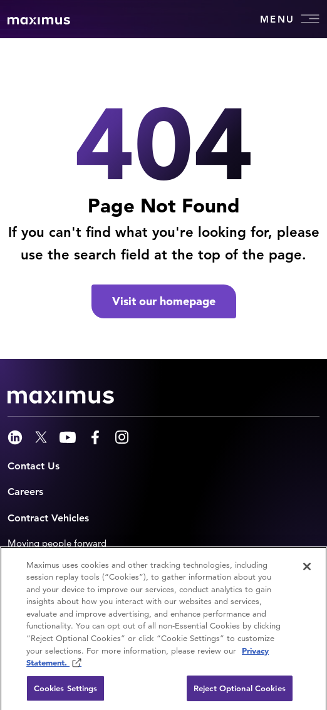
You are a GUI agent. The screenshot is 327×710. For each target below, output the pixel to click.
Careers (25, 492)
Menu (289, 18)
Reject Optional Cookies (240, 691)
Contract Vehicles (48, 518)
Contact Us (34, 466)
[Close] (307, 569)
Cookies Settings (66, 691)
